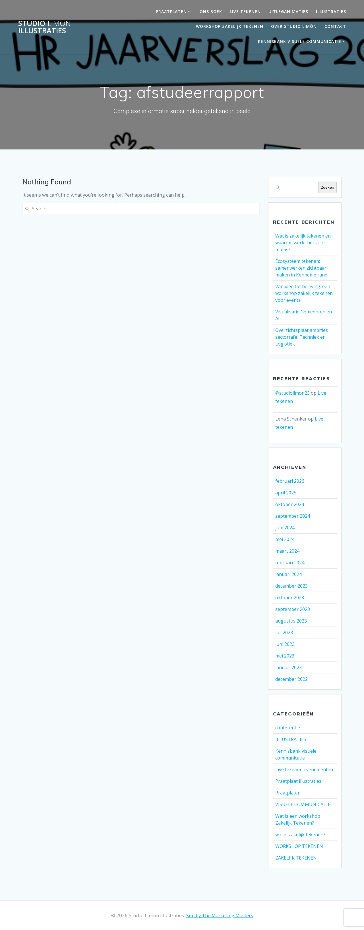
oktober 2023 (289, 597)
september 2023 (292, 609)
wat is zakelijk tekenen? (300, 834)
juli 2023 (284, 632)
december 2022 (291, 679)
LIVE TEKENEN (245, 11)
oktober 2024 (289, 504)
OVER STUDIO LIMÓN (294, 26)
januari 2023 (288, 667)
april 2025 (285, 493)
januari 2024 (288, 574)
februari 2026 (289, 481)
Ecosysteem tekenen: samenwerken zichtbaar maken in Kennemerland (301, 268)
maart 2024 (287, 551)
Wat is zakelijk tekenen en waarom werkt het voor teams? (303, 243)
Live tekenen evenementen (304, 769)
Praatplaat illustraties (298, 781)
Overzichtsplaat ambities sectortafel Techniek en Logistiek (301, 337)
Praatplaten (288, 793)
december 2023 (291, 586)
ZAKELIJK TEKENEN (296, 858)
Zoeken (327, 187)
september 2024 (292, 516)
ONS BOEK (211, 11)
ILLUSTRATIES (290, 739)
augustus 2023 (291, 621)
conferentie (287, 728)
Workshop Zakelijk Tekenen (229, 26)
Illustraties (331, 11)
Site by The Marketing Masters (219, 915)
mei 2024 (284, 539)
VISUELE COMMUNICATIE (302, 804)
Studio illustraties (44, 27)
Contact (335, 26)
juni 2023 (285, 644)
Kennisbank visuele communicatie (299, 41)
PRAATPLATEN (171, 11)
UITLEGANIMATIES (288, 11)
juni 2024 (285, 528)
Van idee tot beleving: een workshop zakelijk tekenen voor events (304, 293)
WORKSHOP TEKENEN (299, 846)
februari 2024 (289, 562)
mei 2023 (284, 656)
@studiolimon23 (292, 393)
